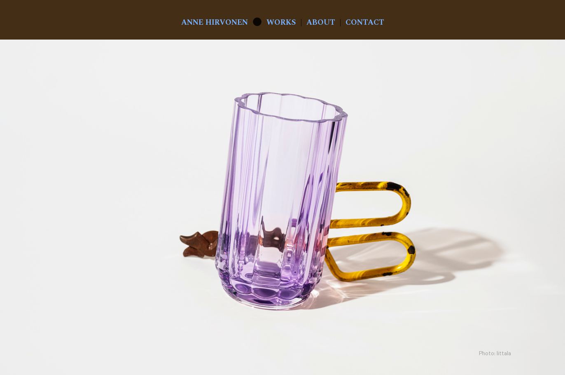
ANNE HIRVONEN (214, 22)
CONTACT (365, 22)
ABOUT (320, 22)
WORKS (281, 22)
